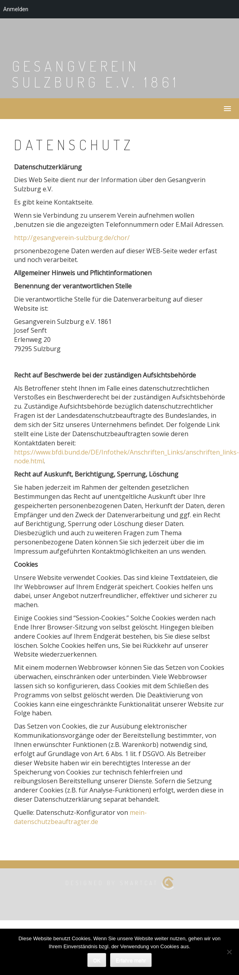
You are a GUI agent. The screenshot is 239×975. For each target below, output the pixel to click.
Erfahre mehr (131, 960)
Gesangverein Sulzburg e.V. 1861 (96, 74)
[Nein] (229, 952)
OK (97, 960)
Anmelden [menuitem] (15, 9)
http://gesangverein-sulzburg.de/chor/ (72, 237)
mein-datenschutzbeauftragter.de (80, 817)
